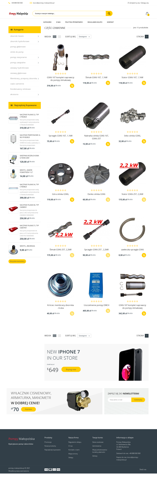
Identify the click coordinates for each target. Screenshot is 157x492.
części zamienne (17, 102)
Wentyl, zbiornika (27, 264)
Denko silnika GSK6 (96, 212)
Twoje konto (97, 456)
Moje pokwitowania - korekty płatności (100, 469)
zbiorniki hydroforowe (19, 60)
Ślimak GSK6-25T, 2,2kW (60, 268)
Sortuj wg (70, 55)
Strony (140, 55)
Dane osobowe (97, 460)
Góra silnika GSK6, (60, 212)
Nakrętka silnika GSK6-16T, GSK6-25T (96, 155)
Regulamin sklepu (95, 22)
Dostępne (85, 55)
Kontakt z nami (73, 468)
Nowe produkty (50, 464)
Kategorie (47, 22)
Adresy (94, 474)
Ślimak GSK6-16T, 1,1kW (96, 96)
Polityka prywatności (74, 22)
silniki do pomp (16, 70)
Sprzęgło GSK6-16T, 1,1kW (60, 154)
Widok (47, 55)
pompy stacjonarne (18, 75)
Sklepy (70, 476)
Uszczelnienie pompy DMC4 (96, 323)
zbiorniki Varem (17, 54)
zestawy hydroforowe (19, 86)
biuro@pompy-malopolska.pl (42, 3)
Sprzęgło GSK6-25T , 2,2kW (96, 268)
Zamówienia (96, 464)
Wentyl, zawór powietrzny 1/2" (26, 189)
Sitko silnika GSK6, (132, 154)
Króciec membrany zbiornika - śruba (60, 325)
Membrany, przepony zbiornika (23, 97)
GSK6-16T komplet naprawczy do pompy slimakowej (60, 97)
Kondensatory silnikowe (20, 107)
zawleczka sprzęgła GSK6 (132, 268)
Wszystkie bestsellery (17, 280)
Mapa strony (73, 472)
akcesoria (14, 113)
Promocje (47, 460)
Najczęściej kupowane (52, 468)
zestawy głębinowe (18, 91)
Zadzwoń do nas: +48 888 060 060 (128, 472)
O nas (58, 22)
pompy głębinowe (18, 65)
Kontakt (110, 22)
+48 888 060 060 (15, 3)
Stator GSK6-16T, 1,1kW (132, 96)
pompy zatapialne (17, 81)
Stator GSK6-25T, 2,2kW (132, 212)
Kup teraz (28, 428)
